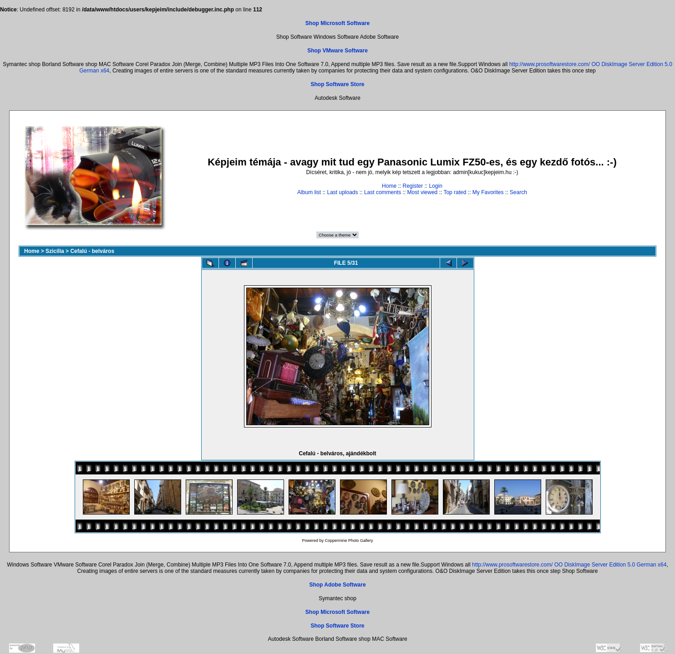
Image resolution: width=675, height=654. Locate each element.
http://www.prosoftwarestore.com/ (549, 64)
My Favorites (488, 192)
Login (435, 186)
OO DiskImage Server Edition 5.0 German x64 (610, 564)
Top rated (454, 192)
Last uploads (342, 192)
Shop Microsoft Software (337, 23)
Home (389, 186)
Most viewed (422, 192)
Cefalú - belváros (92, 251)
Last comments (382, 192)
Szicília (55, 251)
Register (412, 186)
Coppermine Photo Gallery (349, 540)
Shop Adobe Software (337, 585)
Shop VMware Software (337, 50)
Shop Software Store (337, 84)
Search (518, 192)
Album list (309, 192)
